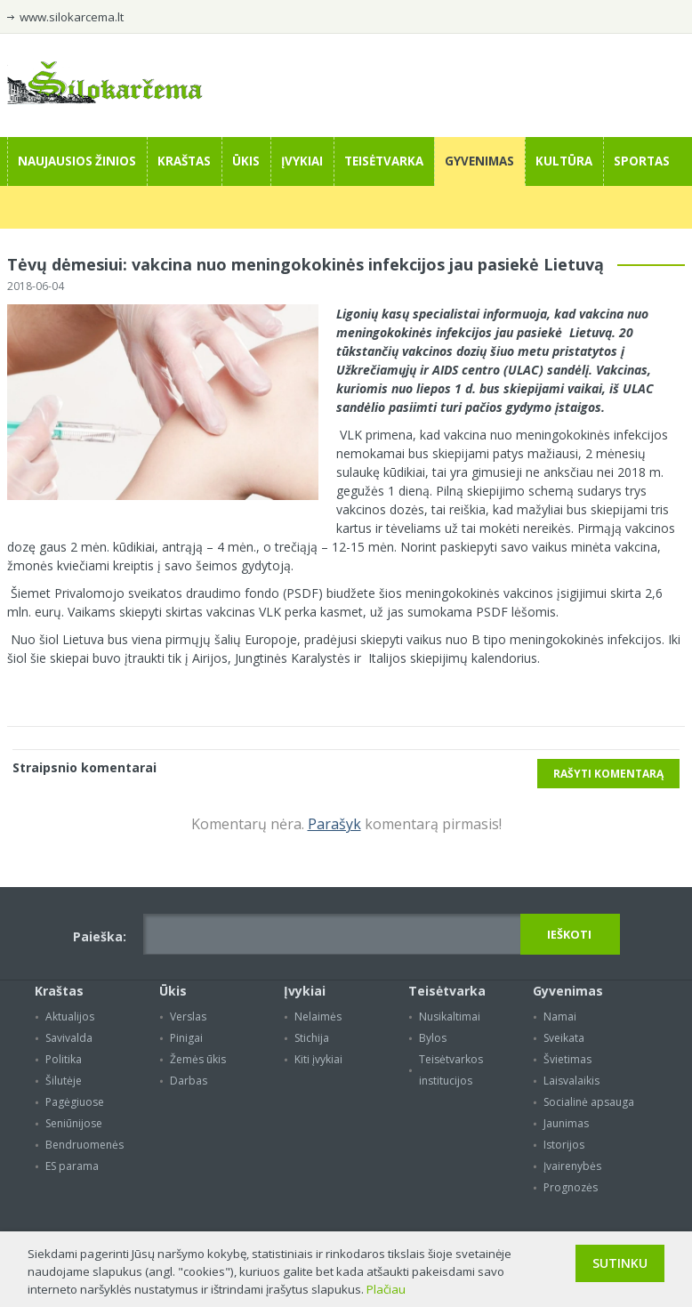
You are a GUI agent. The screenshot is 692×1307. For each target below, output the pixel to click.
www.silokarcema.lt (72, 17)
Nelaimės (318, 1016)
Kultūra (563, 161)
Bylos (433, 1037)
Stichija (311, 1037)
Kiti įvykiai (318, 1059)
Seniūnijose (73, 1123)
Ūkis (246, 161)
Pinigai (186, 1037)
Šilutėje (63, 1080)
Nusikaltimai (449, 1016)
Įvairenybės (572, 1166)
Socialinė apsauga (588, 1101)
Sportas (642, 161)
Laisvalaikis (571, 1080)
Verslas (188, 1016)
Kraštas (184, 161)
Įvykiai (302, 161)
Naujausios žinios (77, 161)
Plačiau (386, 1289)
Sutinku (620, 1263)
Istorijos (563, 1144)
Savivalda (69, 1037)
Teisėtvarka (383, 161)
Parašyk (334, 824)
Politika (63, 1059)
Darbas (188, 1080)
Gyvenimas (479, 161)
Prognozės (570, 1187)
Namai (559, 1016)
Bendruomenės (84, 1144)
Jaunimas (566, 1123)
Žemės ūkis (198, 1059)
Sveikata (563, 1037)
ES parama (72, 1166)
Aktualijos (69, 1016)
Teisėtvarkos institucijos (451, 1070)
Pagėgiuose (74, 1101)
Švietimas (567, 1059)
